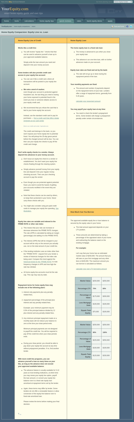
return (33, 26)
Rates (80, 20)
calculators (30, 20)
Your (14, 8)
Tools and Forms (119, 26)
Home (6, 21)
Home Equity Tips (48, 20)
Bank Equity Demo (95, 20)
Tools (18, 20)
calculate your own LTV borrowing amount (91, 269)
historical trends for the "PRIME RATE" (38, 262)
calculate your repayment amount (88, 101)
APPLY (110, 21)
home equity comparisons (22, 26)
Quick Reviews (66, 20)
